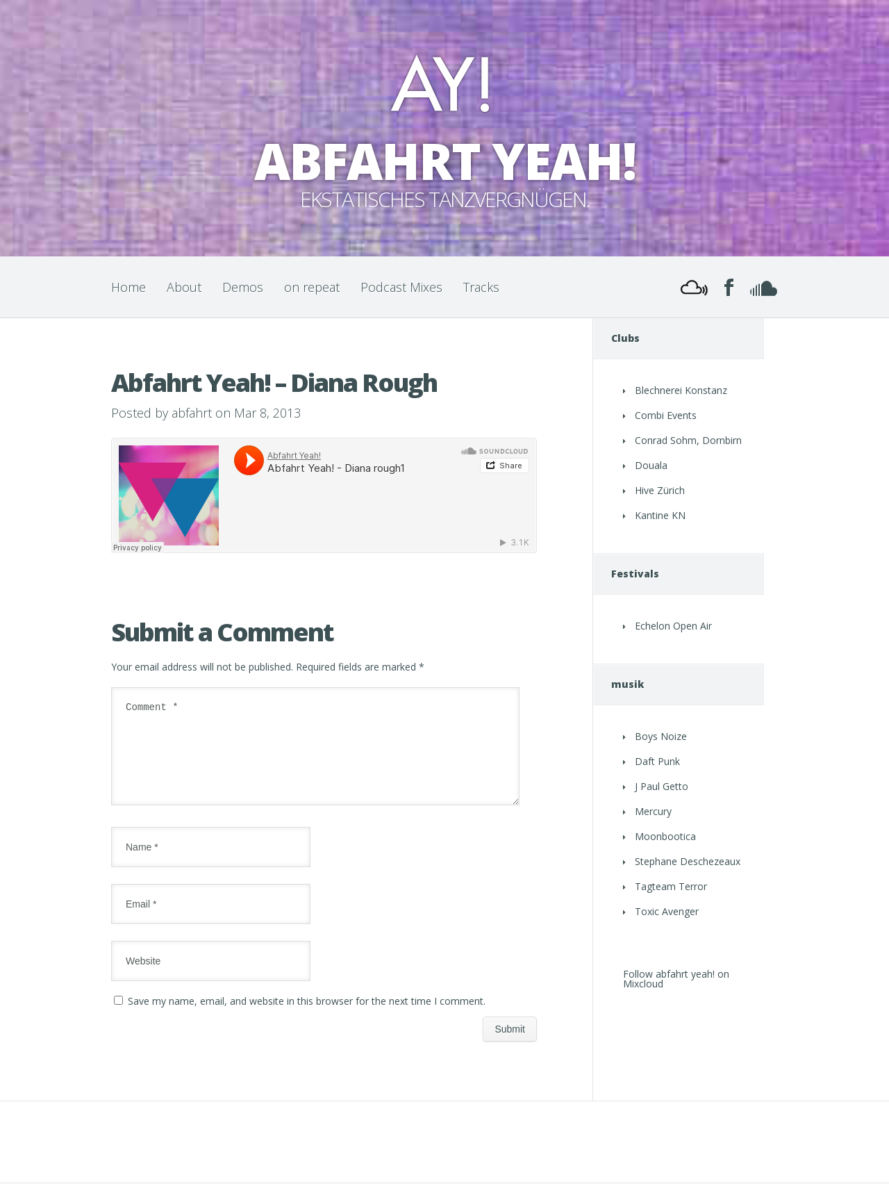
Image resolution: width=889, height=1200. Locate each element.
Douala (651, 465)
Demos (242, 287)
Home (128, 287)
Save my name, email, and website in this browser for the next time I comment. (306, 1017)
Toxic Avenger (667, 911)
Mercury (653, 811)
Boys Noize (661, 736)
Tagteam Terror (671, 886)
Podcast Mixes (401, 287)
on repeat (312, 287)
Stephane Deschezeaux (687, 861)
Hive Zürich (660, 490)
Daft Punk (657, 761)
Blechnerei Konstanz (681, 390)
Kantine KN (660, 515)
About (184, 287)
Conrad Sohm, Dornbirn (688, 440)
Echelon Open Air (673, 625)
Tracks (481, 287)
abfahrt (192, 412)
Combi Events (666, 415)
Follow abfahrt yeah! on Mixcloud (676, 978)
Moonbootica (665, 836)
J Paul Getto (661, 786)
